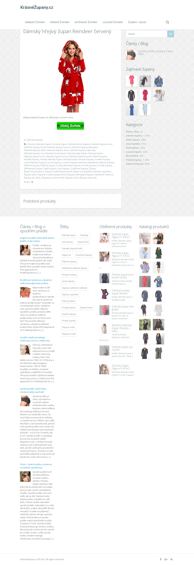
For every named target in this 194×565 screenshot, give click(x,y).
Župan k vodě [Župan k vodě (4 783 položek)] (68, 327)
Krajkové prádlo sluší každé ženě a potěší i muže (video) (37, 239)
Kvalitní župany (102, 159)
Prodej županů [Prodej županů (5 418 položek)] (69, 320)
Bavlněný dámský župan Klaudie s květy (122, 328)
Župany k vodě (45, 174)
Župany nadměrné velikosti (99, 174)
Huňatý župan (70, 159)
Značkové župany (79, 168)
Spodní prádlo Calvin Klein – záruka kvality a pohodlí (34, 390)
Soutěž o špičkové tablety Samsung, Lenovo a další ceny (35, 339)
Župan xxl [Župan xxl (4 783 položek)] (66, 255)
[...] (39, 272)
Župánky (88, 171)
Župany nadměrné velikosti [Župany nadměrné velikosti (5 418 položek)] (74, 288)
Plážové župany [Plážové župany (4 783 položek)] (69, 261)
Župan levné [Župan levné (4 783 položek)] (83, 242)
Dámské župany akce (101, 144)
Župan (92, 168)
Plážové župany (32, 165)
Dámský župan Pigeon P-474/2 (121, 367)
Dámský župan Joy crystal (122, 348)
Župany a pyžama (102, 171)
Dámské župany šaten (35, 150)
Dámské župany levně (35, 147)
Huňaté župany (31, 159)
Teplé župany (50, 168)
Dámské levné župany (79, 144)
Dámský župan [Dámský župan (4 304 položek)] (69, 235)
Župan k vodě (51, 171)
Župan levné (65, 171)
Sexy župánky (133, 143)
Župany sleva (72, 177)
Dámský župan (95, 153)
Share (28, 181)
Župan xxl (78, 171)
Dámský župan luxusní (57, 156)
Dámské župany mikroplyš (85, 147)
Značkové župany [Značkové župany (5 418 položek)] (84, 255)
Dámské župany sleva (58, 150)
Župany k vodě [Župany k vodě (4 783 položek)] (69, 334)
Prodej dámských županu (68, 165)
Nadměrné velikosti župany (100, 162)
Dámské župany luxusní (59, 147)
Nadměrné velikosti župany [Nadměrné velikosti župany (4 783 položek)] (74, 268)
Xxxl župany (64, 168)
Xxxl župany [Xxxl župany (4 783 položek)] (67, 242)
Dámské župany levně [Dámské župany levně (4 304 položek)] (72, 248)
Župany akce (30, 174)
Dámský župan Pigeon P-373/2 (121, 254)
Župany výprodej (88, 177)
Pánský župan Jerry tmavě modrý (123, 276)
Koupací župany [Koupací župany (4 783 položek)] (69, 274)
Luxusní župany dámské (74, 162)
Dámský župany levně (80, 156)
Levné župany (54, 162)
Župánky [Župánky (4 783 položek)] (84, 235)
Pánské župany (60, 22)
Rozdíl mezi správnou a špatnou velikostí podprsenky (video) (36, 281)
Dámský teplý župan (77, 153)
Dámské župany (35, 22)
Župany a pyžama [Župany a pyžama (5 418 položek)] (70, 294)
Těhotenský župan (33, 168)
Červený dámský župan (39, 144)
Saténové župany (86, 22)
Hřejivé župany (99, 156)
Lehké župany (133, 139)
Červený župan (59, 144)
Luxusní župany (112, 22)
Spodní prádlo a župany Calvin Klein (155, 52)
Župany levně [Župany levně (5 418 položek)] (86, 307)
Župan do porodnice (34, 171)
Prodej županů (89, 165)
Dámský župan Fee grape (123, 308)
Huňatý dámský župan (51, 159)
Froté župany (132, 147)
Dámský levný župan (55, 153)
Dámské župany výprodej (82, 150)
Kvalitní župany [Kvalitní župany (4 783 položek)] (69, 314)
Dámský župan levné (34, 156)
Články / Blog (137, 22)
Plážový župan (48, 165)
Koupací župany (86, 159)
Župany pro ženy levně (53, 177)
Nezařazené (132, 155)
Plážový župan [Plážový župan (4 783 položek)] (68, 301)
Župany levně (60, 174)
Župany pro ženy (32, 177)
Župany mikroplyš (76, 174)
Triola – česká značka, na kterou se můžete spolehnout (36, 466)
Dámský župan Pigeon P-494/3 (121, 235)
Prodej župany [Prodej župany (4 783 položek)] (68, 307)
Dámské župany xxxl (34, 153)
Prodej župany (105, 165)
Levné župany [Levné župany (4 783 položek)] (68, 281)
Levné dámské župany (35, 162)
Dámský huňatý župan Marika (120, 292)
